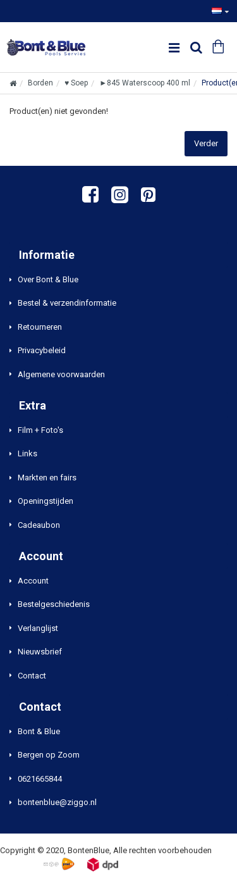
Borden (40, 82)
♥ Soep (76, 82)
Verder (206, 143)
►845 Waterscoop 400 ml (144, 82)
